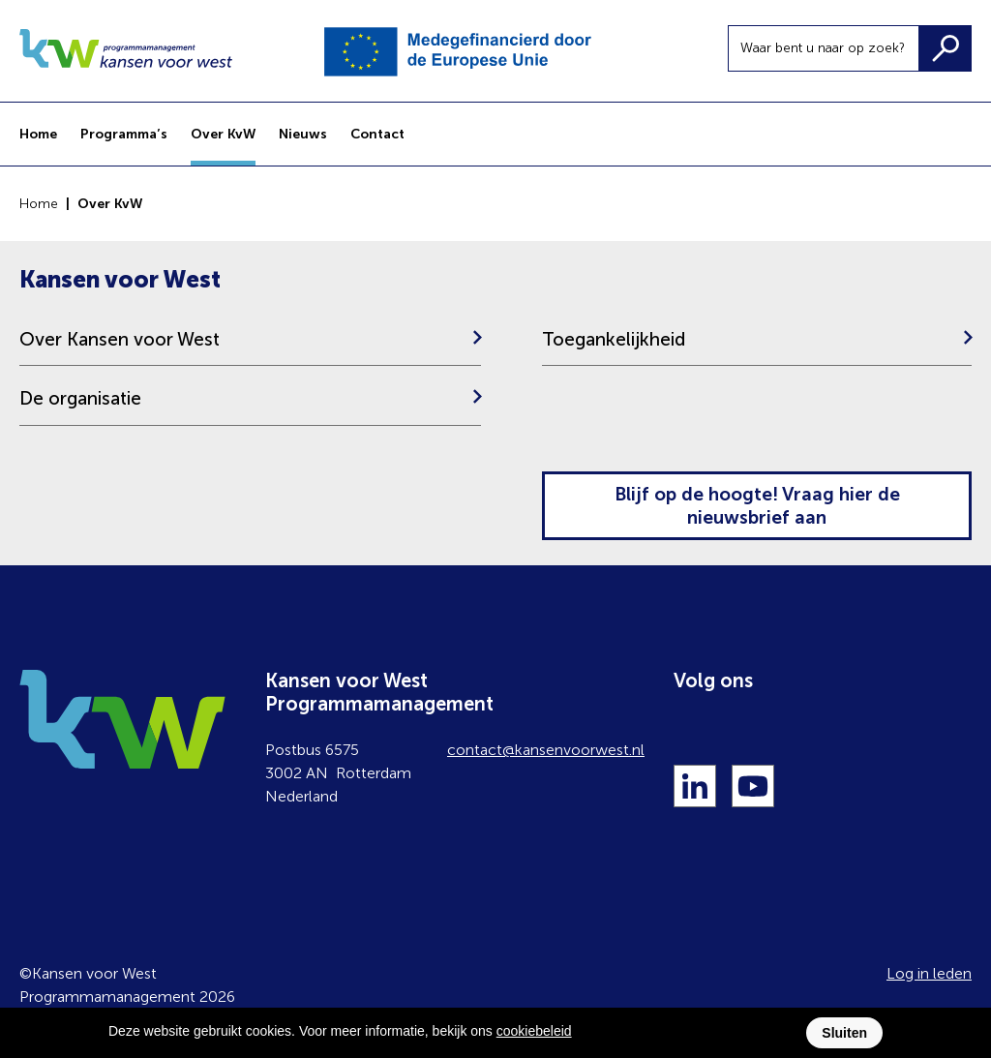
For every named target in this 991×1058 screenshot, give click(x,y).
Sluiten (844, 1033)
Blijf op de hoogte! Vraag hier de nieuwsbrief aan (757, 506)
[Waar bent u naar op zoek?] (823, 48)
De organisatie (80, 398)
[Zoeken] (945, 48)
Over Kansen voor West (119, 339)
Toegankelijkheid (613, 339)
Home (38, 204)
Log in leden (929, 973)
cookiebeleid (534, 1031)
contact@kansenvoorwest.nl (546, 750)
